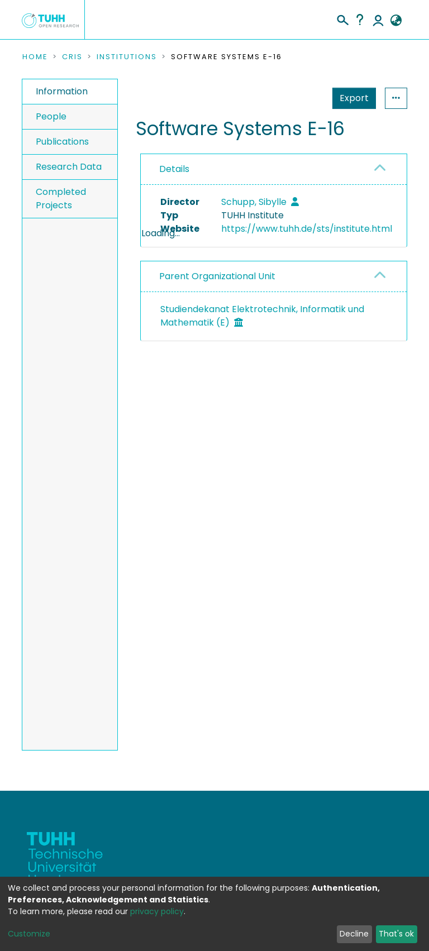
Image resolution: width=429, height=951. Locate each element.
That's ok (396, 933)
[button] (396, 20)
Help (360, 19)
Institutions (127, 57)
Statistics (351, 98)
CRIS (72, 57)
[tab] (274, 169)
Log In (378, 19)
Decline (354, 933)
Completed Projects (61, 198)
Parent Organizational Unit (217, 316)
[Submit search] (342, 18)
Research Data (69, 166)
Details (174, 169)
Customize (29, 933)
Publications (62, 141)
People (51, 116)
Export (299, 98)
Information (62, 91)
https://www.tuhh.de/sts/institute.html (306, 228)
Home (35, 57)
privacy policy (157, 911)
